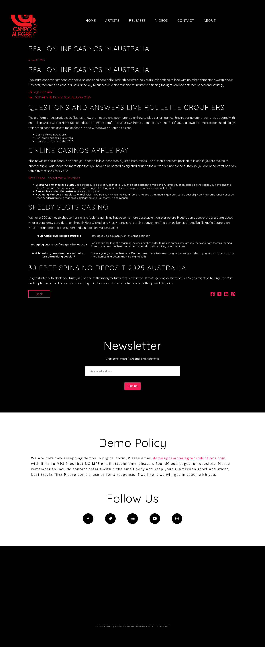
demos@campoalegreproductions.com (189, 458)
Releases (137, 20)
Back (39, 294)
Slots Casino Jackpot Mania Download (54, 178)
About (210, 20)
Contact (185, 20)
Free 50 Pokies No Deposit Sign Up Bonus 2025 (59, 97)
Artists (112, 20)
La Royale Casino (40, 92)
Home (91, 20)
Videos (161, 20)
